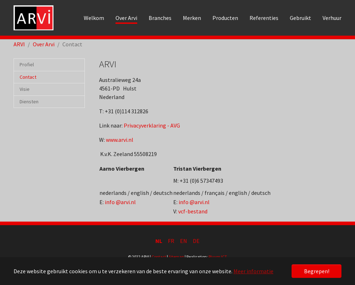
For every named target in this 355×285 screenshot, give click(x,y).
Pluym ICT (218, 256)
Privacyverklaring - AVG (152, 125)
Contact (158, 256)
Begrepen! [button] (316, 271)
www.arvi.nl (119, 139)
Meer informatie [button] (253, 271)
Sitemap (176, 256)
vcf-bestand (192, 211)
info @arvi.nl (120, 202)
